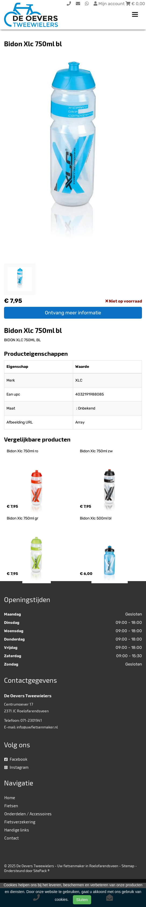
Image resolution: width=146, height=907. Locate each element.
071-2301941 (31, 720)
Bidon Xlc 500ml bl (95, 518)
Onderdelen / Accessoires (28, 813)
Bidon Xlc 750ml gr (22, 518)
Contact (11, 837)
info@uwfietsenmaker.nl (37, 727)
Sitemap (128, 866)
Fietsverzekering (19, 821)
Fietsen (11, 805)
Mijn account (110, 3)
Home (9, 797)
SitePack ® (41, 871)
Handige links (16, 829)
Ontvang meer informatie (73, 313)
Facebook (15, 759)
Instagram (16, 767)
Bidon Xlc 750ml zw (96, 451)
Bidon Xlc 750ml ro (22, 451)
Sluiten (82, 900)
